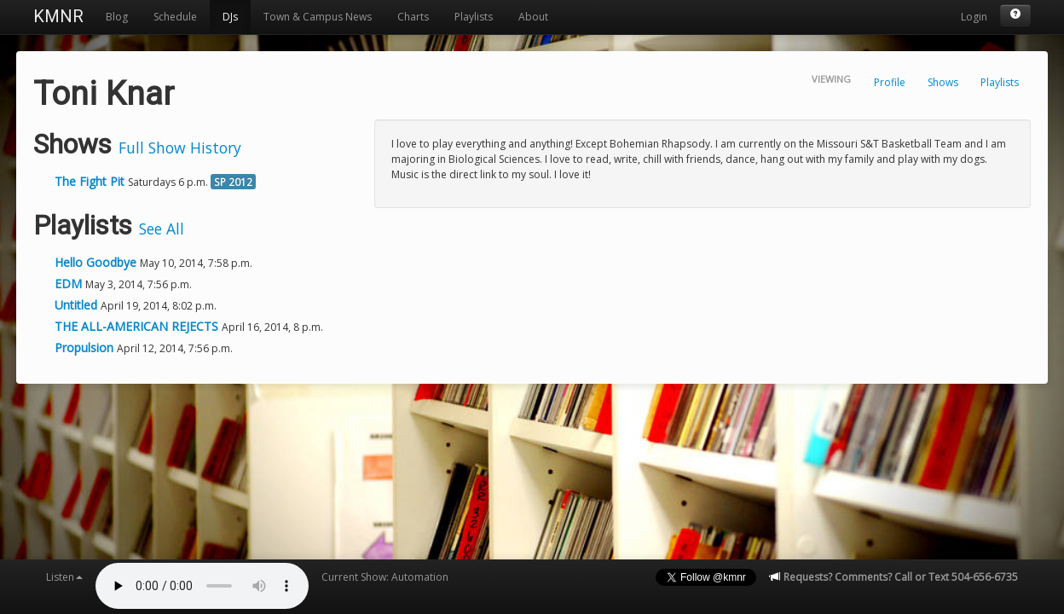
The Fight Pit (89, 181)
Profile (889, 82)
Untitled (78, 305)
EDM (70, 283)
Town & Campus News (317, 16)
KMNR (58, 16)
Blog (117, 16)
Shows (943, 82)
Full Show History (180, 147)
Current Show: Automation (384, 577)
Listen (64, 577)
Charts (413, 16)
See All (161, 228)
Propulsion (86, 347)
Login (974, 16)
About (533, 16)
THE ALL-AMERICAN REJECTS (138, 326)
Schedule (175, 16)
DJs (230, 16)
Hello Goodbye (97, 262)
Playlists (473, 16)
